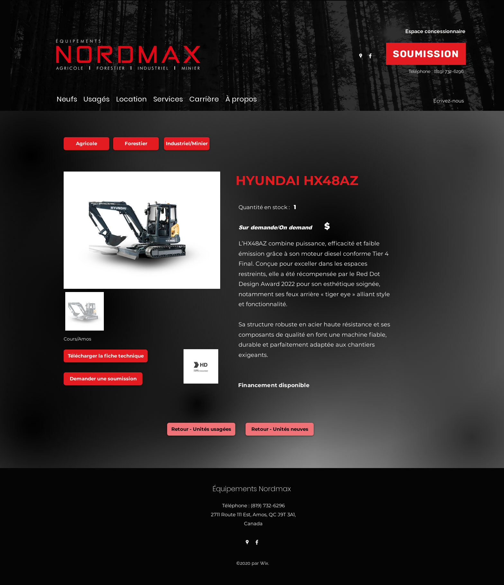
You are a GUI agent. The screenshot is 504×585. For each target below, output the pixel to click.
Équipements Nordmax (252, 489)
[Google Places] (360, 56)
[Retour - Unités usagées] (201, 429)
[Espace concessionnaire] (435, 31)
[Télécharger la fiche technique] (106, 356)
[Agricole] (86, 143)
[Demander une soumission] (103, 378)
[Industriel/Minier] (187, 143)
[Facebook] (370, 56)
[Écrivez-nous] (448, 101)
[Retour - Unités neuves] (280, 429)
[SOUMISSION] (426, 54)
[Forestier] (136, 143)
